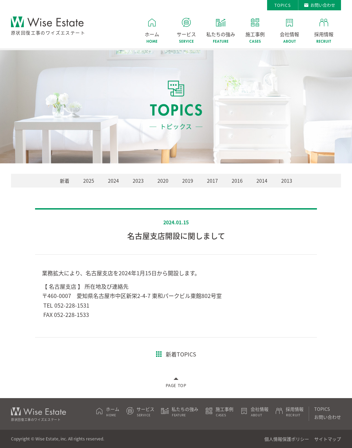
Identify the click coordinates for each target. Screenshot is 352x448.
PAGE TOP (176, 385)
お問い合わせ (322, 5)
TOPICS (282, 5)
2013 (286, 180)
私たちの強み (220, 34)
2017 (212, 180)
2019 (187, 180)
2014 (261, 180)
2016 (237, 180)
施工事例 (255, 34)
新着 (64, 180)
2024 (113, 180)
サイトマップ (327, 439)
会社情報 (289, 34)
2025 (88, 180)
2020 (162, 180)
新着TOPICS (181, 354)
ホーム (152, 34)
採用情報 (323, 34)
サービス (186, 34)
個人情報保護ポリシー (286, 439)
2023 (138, 180)
